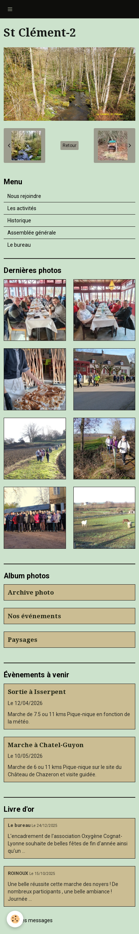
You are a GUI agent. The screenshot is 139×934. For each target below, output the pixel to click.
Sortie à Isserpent (37, 691)
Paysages (22, 639)
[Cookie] (15, 919)
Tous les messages (30, 920)
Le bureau (19, 245)
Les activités (21, 208)
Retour (69, 145)
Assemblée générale (31, 233)
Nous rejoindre (24, 196)
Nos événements (34, 616)
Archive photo (31, 592)
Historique (19, 220)
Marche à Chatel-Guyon (46, 745)
